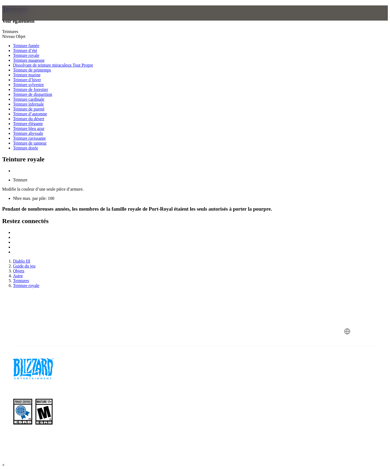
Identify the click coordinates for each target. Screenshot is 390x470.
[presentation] (26, 19)
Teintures (15, 8)
